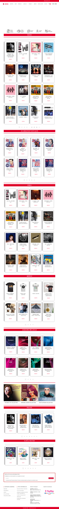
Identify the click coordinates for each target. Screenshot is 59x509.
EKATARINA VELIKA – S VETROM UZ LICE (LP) (49, 118)
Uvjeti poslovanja (20, 490)
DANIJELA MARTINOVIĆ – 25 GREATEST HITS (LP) (23, 149)
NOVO (29, 35)
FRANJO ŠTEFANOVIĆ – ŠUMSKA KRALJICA (48, 459)
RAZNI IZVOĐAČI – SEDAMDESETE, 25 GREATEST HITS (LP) (49, 169)
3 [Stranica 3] (24, 127)
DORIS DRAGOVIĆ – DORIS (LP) (36, 118)
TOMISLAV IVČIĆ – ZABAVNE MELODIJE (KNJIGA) (23, 370)
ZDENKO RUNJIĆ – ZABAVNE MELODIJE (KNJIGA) (48, 348)
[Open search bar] (51, 4)
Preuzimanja (6, 490)
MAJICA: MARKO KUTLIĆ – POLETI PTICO (23, 315)
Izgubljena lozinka (7, 495)
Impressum (19, 496)
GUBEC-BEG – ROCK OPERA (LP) (35, 245)
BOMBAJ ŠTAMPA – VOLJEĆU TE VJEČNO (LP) (23, 245)
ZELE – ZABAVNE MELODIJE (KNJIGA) (35, 348)
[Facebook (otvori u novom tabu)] (53, 3)
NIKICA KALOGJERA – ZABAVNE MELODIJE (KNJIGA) (48, 370)
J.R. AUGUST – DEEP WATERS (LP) (10, 76)
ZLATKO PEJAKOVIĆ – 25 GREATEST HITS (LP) (49, 149)
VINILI (29, 185)
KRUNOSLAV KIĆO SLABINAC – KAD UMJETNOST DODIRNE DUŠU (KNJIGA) (10, 54)
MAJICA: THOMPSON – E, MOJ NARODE (10, 294)
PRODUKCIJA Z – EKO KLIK (10, 459)
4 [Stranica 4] (29, 436)
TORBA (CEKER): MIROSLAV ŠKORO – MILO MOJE (48, 315)
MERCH (29, 276)
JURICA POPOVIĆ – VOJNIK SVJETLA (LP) (23, 266)
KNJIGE (29, 407)
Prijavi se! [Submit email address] (51, 478)
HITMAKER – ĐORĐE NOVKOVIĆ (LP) (10, 266)
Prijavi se (47, 0)
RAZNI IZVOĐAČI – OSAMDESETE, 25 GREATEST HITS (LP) (36, 169)
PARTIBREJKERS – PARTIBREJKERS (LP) (48, 266)
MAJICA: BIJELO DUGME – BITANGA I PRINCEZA (10, 315)
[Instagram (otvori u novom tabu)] (54, 3)
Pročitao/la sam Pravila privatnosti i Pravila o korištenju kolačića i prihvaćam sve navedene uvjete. (21, 480)
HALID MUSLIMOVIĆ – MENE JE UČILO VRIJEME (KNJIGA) (23, 426)
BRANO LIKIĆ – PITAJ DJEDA (35, 459)
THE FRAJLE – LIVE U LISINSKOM (35, 76)
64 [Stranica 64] (31, 127)
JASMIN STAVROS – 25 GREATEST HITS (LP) (9, 169)
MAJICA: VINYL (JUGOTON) (23, 294)
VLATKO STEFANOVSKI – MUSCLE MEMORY (48, 54)
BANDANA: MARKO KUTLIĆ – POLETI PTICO (36, 315)
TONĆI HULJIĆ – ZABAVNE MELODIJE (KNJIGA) (10, 370)
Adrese (5, 492)
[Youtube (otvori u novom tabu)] (55, 3)
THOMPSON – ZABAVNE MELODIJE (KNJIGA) (11, 348)
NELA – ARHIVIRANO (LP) (10, 245)
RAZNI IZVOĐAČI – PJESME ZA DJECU (23, 459)
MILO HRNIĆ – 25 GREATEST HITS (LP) (36, 149)
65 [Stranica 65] (34, 127)
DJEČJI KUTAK (29, 441)
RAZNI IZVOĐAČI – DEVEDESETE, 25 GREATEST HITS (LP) (23, 169)
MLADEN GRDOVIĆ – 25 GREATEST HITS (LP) (9, 149)
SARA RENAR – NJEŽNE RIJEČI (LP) (10, 97)
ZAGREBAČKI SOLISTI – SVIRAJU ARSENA (23, 76)
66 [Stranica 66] (36, 127)
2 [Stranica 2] (24, 436)
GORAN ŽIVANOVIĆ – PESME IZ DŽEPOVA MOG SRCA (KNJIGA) (48, 426)
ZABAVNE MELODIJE (29, 330)
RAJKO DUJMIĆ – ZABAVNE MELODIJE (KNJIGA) (35, 370)
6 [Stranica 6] (34, 436)
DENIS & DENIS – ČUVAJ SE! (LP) (36, 54)
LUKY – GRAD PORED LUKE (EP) (48, 245)
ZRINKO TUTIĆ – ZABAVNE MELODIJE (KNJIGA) (23, 348)
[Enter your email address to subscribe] (29, 478)
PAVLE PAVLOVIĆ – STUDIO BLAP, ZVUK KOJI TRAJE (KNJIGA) (35, 426)
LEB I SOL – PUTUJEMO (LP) (23, 54)
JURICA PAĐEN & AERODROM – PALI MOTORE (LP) (36, 97)
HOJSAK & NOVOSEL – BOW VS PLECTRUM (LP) (10, 118)
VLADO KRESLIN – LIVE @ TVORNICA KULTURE (49, 76)
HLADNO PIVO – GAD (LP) (35, 266)
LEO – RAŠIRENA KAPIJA (23, 97)
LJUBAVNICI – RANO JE (23, 117)
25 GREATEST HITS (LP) (29, 131)
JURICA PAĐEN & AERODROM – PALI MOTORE (48, 97)
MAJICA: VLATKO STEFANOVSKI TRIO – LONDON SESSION (48, 294)
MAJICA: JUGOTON (36, 293)
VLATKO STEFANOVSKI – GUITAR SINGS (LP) (48, 223)
